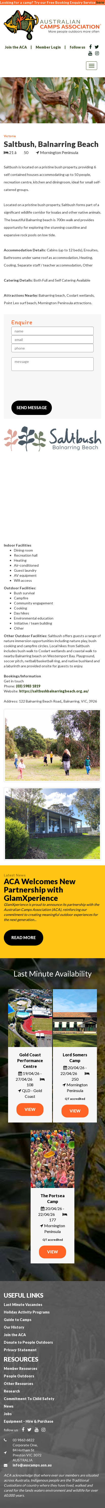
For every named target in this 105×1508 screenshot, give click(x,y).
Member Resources (20, 1368)
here (100, 2)
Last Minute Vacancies (23, 1304)
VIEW (30, 1109)
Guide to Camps (17, 1320)
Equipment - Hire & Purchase (28, 1421)
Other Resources (18, 1383)
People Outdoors (19, 1376)
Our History (14, 1327)
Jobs (8, 1414)
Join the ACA (16, 47)
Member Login (48, 47)
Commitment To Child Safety (29, 1399)
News (8, 1406)
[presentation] (49, 386)
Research (12, 1391)
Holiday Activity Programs (27, 1312)
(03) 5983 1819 (28, 686)
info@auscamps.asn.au (32, 1465)
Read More (23, 937)
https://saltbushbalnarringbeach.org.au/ (54, 691)
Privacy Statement (20, 1350)
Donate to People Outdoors (28, 1342)
